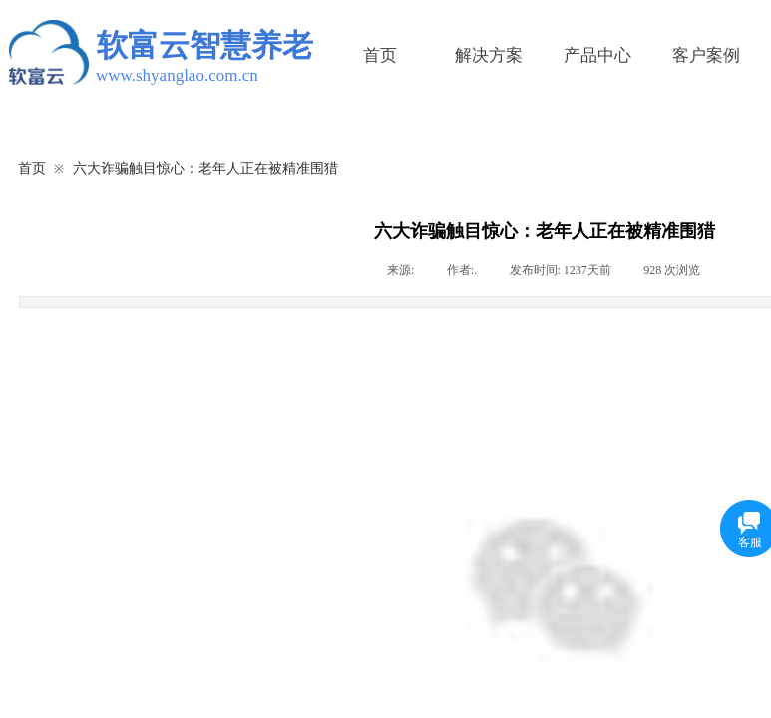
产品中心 (597, 55)
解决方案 (489, 55)
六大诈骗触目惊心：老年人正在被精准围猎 (205, 168)
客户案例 (706, 55)
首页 (380, 55)
